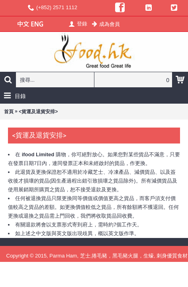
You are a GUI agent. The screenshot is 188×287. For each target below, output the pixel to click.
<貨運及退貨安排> (38, 111)
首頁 (9, 111)
